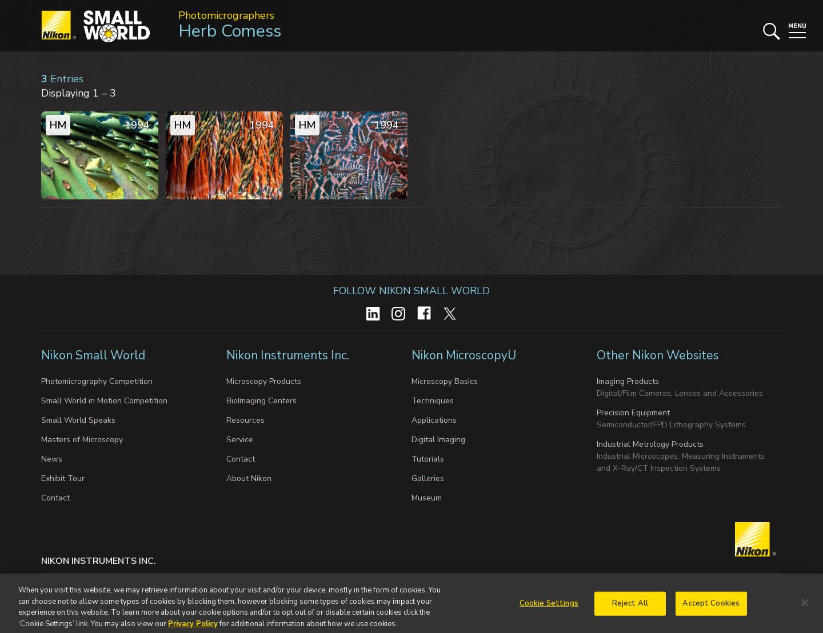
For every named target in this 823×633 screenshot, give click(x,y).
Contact (55, 497)
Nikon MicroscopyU (464, 355)
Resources (245, 420)
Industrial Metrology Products (650, 444)
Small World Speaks (78, 420)
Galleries (428, 478)
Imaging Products (628, 381)
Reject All (630, 607)
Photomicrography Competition (97, 381)
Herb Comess (229, 31)
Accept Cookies (711, 607)
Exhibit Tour (63, 478)
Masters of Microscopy (82, 439)
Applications (434, 420)
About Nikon (248, 478)
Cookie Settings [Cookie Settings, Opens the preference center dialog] (549, 607)
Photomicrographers (226, 15)
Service (239, 439)
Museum (427, 497)
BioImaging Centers (261, 400)
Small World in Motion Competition (104, 400)
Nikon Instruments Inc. (289, 355)
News (51, 459)
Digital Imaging (438, 439)
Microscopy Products (263, 381)
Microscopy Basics (445, 381)
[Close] (804, 607)
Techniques (433, 400)
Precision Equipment (633, 412)
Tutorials (428, 459)
